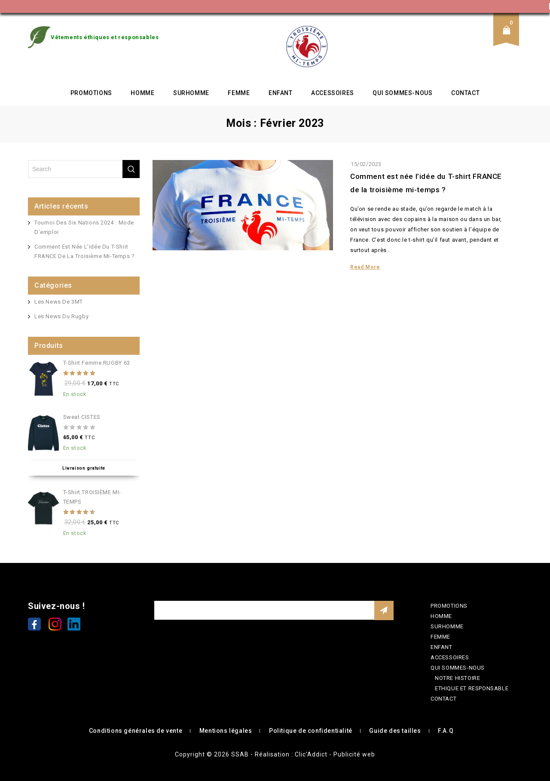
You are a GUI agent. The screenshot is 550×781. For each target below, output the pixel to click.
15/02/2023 (366, 164)
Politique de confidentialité (310, 730)
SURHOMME (191, 92)
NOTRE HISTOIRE (457, 678)
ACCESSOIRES (332, 92)
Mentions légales (225, 730)
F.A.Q (445, 730)
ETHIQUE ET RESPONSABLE (471, 688)
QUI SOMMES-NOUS (402, 92)
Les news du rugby (61, 316)
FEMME (239, 92)
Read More (365, 267)
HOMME (142, 92)
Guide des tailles (395, 730)
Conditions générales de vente (135, 730)
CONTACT (465, 92)
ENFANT (281, 92)
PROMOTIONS (91, 92)
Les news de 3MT (58, 301)
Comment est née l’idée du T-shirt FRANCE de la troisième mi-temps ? (84, 251)
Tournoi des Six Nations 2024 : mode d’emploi (84, 227)
